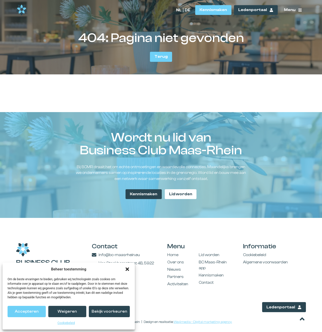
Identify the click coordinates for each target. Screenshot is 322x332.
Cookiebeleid (66, 323)
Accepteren (26, 311)
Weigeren (67, 311)
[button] (127, 269)
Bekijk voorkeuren (109, 311)
